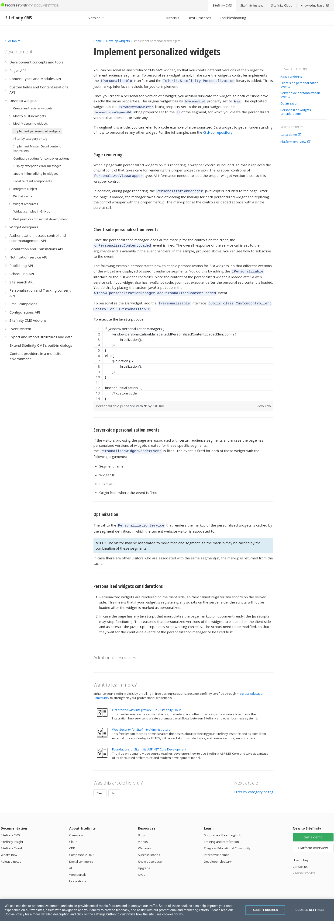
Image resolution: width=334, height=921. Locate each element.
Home (97, 41)
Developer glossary (218, 854)
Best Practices (199, 17)
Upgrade (144, 861)
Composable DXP (81, 848)
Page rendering (291, 77)
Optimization (289, 103)
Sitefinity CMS (10, 828)
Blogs (142, 828)
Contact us (300, 860)
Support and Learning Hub (222, 828)
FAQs (141, 867)
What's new (9, 848)
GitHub (158, 400)
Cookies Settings (310, 910)
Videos (143, 835)
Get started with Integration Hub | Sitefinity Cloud (147, 703)
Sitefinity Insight (12, 835)
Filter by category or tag (253, 784)
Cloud (73, 835)
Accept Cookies (265, 910)
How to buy (301, 853)
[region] (183, 357)
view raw (264, 400)
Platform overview (295, 142)
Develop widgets (118, 41)
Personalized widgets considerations (295, 111)
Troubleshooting (233, 17)
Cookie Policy (14, 914)
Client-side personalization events (299, 84)
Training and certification (221, 835)
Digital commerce (81, 854)
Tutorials (172, 17)
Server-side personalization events (300, 94)
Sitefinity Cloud (11, 841)
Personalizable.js (110, 400)
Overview (76, 828)
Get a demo (290, 135)
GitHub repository (218, 131)
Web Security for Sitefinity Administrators (141, 722)
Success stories (149, 848)
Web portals (77, 867)
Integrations (77, 874)
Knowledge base (150, 854)
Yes (100, 786)
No (114, 786)
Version (96, 17)
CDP (72, 841)
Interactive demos (216, 848)
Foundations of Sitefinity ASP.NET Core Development (149, 742)
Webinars (145, 841)
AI (70, 861)
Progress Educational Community (227, 841)
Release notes (11, 854)
